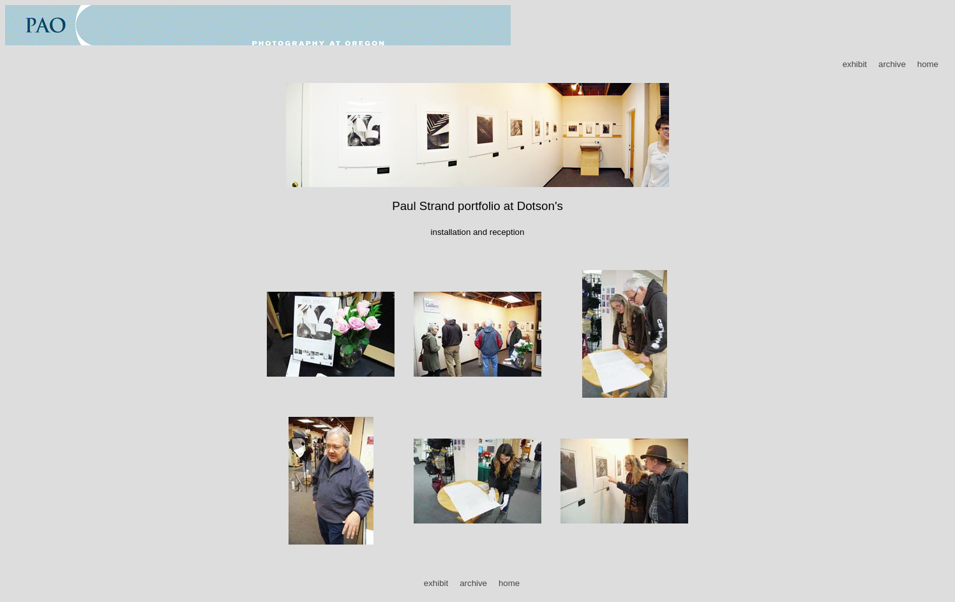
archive (892, 64)
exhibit (855, 64)
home (927, 64)
